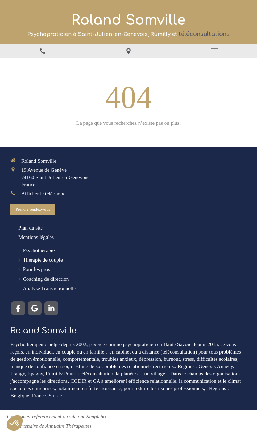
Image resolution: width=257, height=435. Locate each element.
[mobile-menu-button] (214, 51)
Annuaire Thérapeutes (68, 426)
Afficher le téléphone (43, 193)
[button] (14, 423)
